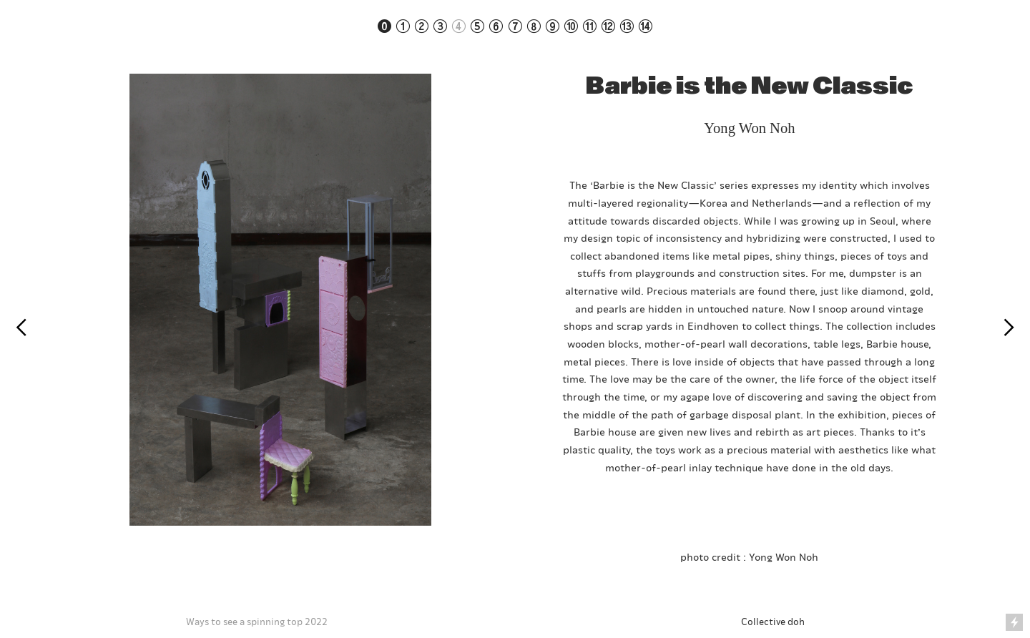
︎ (21, 328)
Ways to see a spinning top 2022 (257, 621)
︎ (1008, 328)
